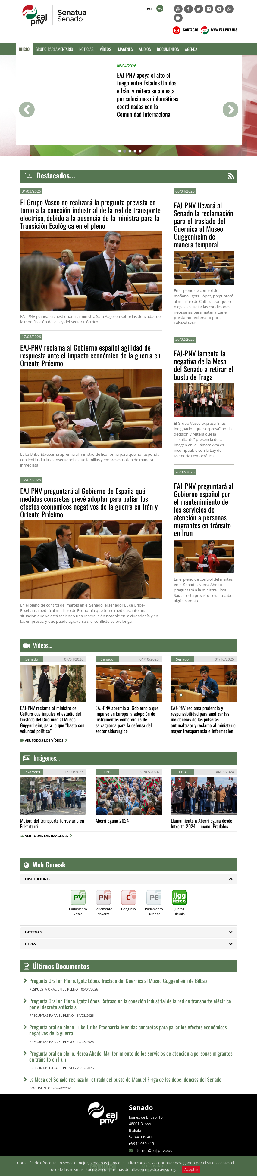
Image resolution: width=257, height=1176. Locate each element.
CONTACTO (184, 30)
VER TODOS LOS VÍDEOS (46, 740)
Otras (30, 944)
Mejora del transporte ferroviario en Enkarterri (52, 823)
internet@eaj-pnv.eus (152, 1150)
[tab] (128, 879)
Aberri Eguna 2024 (112, 820)
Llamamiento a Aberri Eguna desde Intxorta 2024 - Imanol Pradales (201, 823)
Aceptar (191, 1169)
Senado (141, 1107)
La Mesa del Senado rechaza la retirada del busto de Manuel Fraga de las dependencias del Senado (125, 1079)
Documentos (168, 49)
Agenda (191, 49)
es (160, 8)
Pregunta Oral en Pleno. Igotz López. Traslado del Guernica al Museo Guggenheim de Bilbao (118, 981)
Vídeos (105, 49)
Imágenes (125, 49)
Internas (33, 932)
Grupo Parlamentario (54, 49)
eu (149, 8)
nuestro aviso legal (161, 1169)
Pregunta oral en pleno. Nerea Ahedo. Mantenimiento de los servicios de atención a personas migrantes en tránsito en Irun (131, 1056)
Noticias (86, 49)
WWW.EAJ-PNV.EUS (218, 30)
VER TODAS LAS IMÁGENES (46, 835)
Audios (145, 49)
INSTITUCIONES (37, 879)
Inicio (24, 49)
